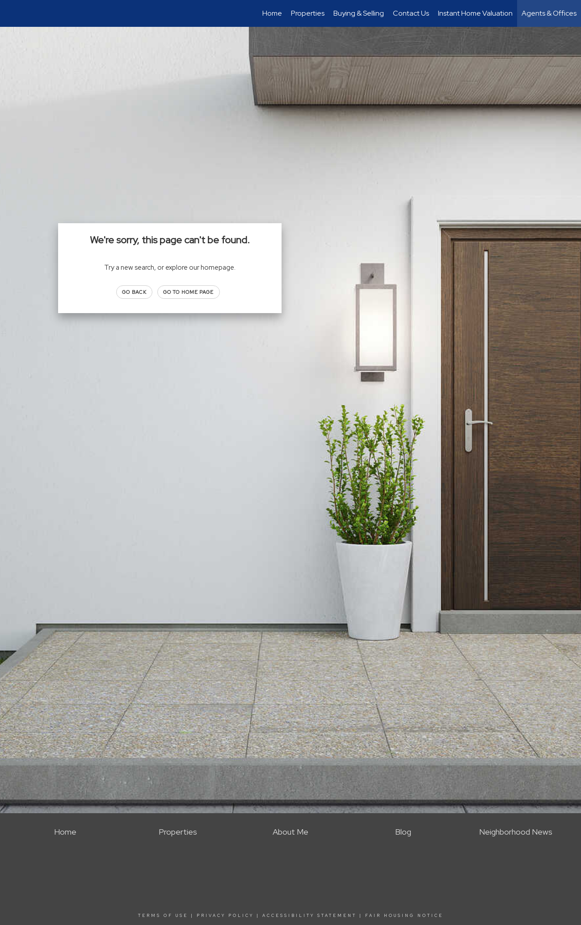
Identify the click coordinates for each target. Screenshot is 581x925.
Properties (307, 13)
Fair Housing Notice (404, 915)
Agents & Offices (549, 13)
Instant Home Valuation (475, 13)
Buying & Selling (358, 13)
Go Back (134, 292)
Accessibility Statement (309, 915)
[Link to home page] (11, 13)
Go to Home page (188, 292)
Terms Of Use (163, 915)
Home (272, 13)
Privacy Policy (225, 915)
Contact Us (411, 13)
